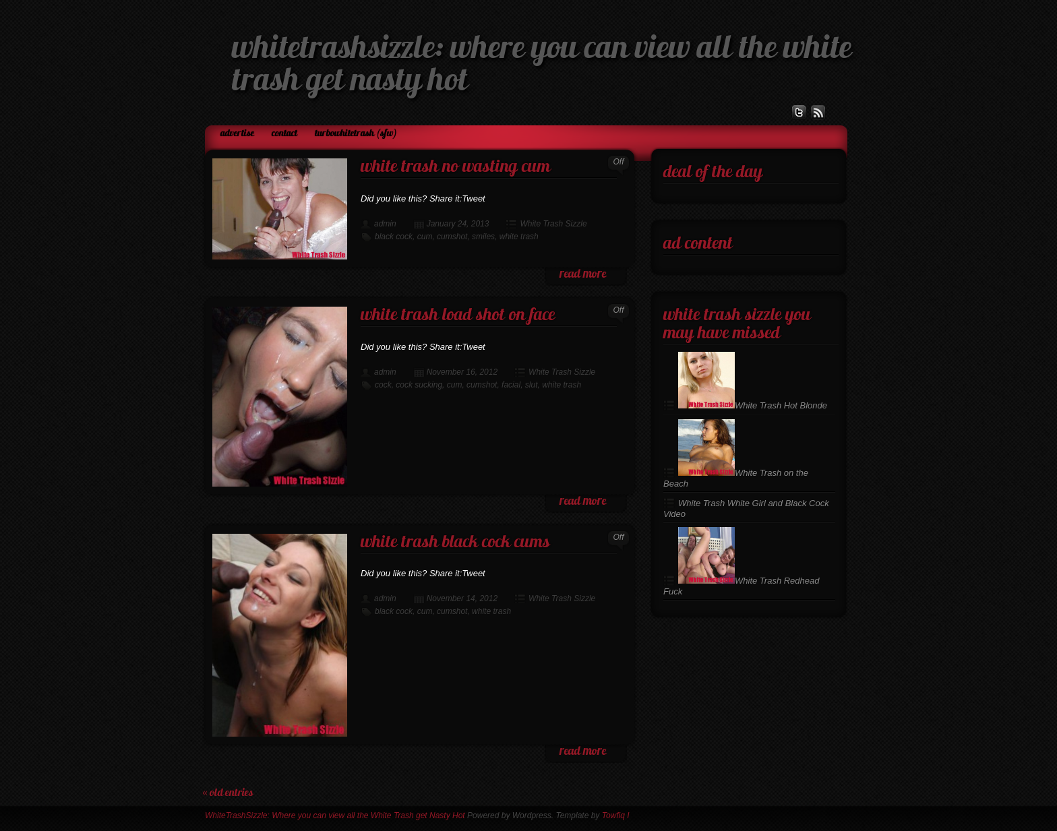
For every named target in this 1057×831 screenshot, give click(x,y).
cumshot (452, 236)
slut (531, 385)
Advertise (237, 134)
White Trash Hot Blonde (752, 405)
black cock (394, 236)
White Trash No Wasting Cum (455, 167)
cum (425, 236)
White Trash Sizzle (553, 223)
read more (583, 274)
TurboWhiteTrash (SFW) (356, 134)
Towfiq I (616, 815)
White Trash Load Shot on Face (458, 316)
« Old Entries (227, 793)
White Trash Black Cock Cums (455, 543)
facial (511, 385)
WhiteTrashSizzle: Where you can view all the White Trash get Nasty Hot (335, 815)
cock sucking (419, 385)
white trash (519, 236)
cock (383, 385)
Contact (284, 134)
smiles (483, 236)
